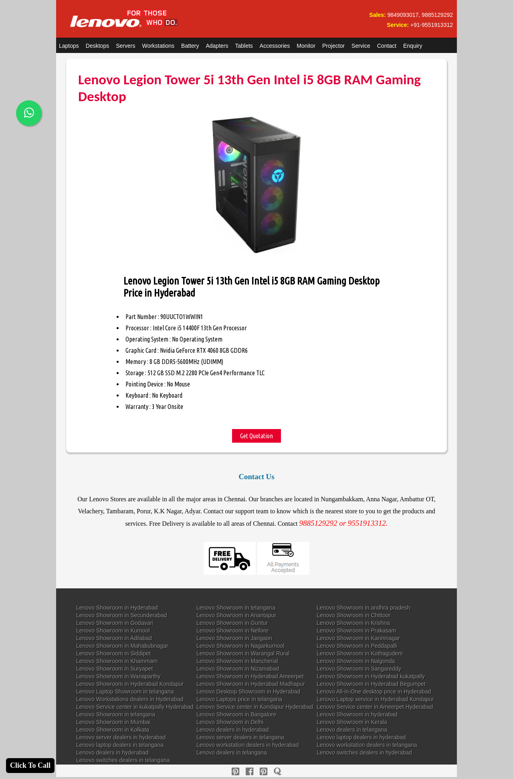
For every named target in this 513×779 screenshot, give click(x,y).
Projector (333, 46)
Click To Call (30, 765)
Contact (386, 46)
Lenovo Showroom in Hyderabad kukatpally (371, 676)
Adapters (217, 46)
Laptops (69, 46)
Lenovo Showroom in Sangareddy (359, 668)
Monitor (306, 46)
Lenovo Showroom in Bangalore (236, 714)
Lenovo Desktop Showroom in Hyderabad (248, 691)
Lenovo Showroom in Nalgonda (356, 661)
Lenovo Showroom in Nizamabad (237, 668)
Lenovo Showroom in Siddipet (113, 653)
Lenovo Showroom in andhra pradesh (363, 607)
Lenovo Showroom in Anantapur (236, 615)
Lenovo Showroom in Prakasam (356, 630)
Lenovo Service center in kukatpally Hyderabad (135, 707)
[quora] (277, 772)
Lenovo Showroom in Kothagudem (360, 653)
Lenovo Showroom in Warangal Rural (242, 653)
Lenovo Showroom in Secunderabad (121, 615)
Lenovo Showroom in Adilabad (114, 638)
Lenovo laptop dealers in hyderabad (361, 737)
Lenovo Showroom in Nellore (232, 630)
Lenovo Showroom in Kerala (352, 722)
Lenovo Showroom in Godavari (114, 623)
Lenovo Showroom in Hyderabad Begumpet (371, 684)
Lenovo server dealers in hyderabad (121, 737)
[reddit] (263, 772)
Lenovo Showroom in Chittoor (353, 615)
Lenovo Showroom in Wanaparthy (118, 676)
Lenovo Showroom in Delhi (229, 722)
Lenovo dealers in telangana (352, 729)
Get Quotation (256, 435)
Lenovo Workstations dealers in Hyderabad (129, 699)
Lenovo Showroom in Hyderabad (117, 607)
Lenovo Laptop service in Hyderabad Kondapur (375, 699)
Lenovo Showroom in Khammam (117, 661)
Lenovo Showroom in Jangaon (234, 638)
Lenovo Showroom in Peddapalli (357, 646)
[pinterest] (235, 772)
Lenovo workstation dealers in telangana (367, 745)
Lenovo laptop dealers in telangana (120, 745)
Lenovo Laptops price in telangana (239, 699)
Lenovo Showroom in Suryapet (114, 668)
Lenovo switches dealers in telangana (123, 760)
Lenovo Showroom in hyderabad (357, 714)
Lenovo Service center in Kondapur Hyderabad (254, 707)
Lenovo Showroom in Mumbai (113, 722)
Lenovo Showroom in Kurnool (113, 630)
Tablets (244, 46)
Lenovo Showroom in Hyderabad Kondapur (130, 684)
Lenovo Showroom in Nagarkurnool (240, 646)
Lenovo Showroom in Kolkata (112, 729)
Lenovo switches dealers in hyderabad (364, 752)
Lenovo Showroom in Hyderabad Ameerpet (250, 676)
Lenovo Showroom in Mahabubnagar (122, 646)
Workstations (158, 46)
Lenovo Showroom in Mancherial (237, 661)
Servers (125, 46)
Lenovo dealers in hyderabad (232, 729)
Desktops (97, 46)
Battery (190, 46)
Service (360, 46)
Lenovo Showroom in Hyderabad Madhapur (250, 684)
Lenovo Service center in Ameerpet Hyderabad (375, 707)
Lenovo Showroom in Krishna (353, 623)
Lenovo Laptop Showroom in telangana (125, 691)
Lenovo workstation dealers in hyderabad (247, 745)
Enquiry (412, 46)
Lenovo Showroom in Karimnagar (358, 638)
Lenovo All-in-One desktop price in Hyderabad (374, 691)
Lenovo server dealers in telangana (240, 737)
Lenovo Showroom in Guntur (232, 623)
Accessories (275, 46)
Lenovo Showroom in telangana (235, 607)
